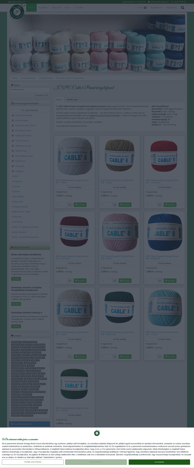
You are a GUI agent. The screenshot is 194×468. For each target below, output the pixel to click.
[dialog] (97, 448)
